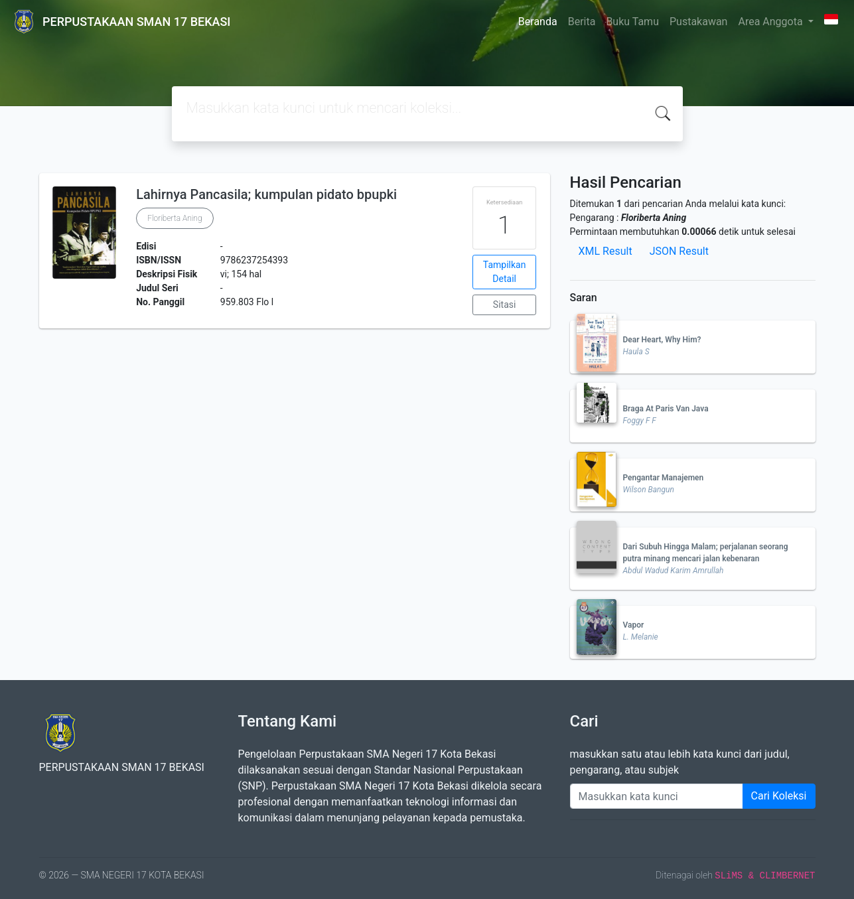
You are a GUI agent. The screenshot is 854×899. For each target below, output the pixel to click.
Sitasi (504, 304)
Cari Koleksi (779, 796)
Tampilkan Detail (504, 271)
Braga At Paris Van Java (666, 408)
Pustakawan (698, 21)
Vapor (633, 625)
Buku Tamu (632, 21)
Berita (582, 21)
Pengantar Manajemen (663, 477)
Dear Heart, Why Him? (662, 339)
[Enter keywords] (656, 796)
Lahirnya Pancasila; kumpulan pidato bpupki (266, 194)
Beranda (537, 21)
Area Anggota (771, 21)
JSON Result (679, 251)
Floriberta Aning (174, 218)
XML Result (605, 251)
